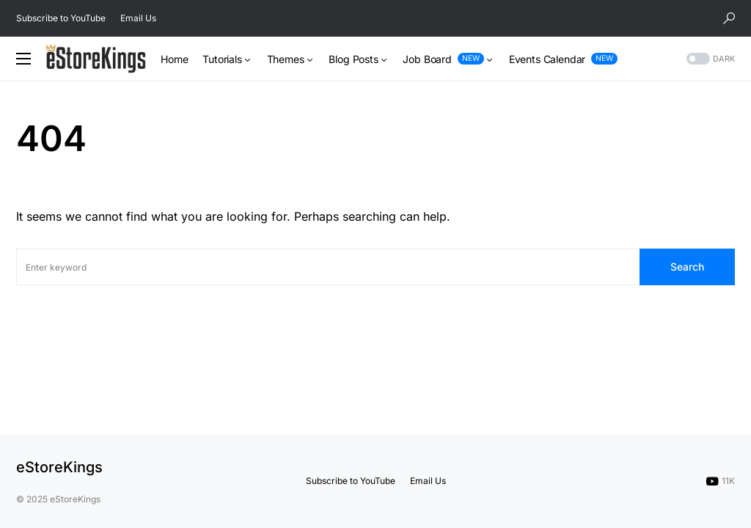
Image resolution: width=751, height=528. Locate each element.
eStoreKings (59, 467)
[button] (729, 18)
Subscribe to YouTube (61, 17)
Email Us (138, 17)
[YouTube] (720, 481)
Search (687, 266)
